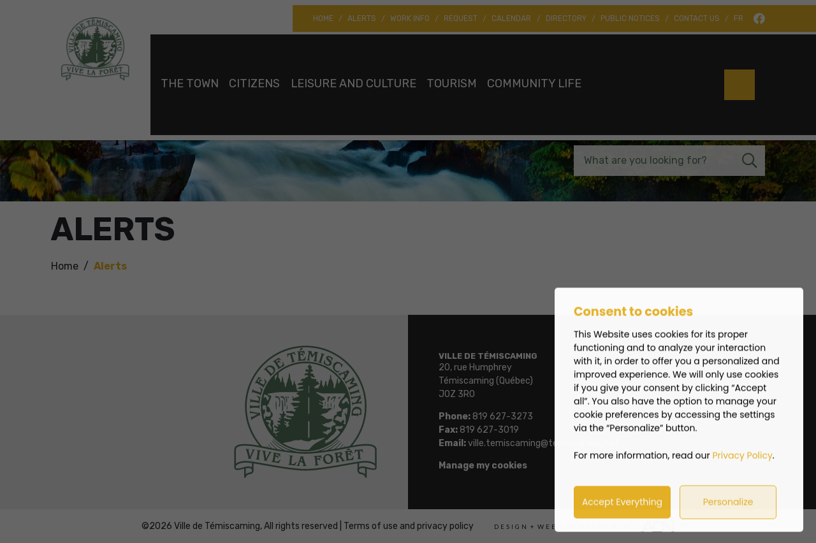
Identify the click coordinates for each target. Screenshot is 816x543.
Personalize (728, 515)
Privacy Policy (743, 468)
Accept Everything (622, 515)
